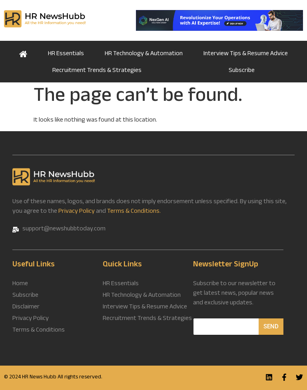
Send (271, 326)
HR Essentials (66, 54)
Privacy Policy (76, 211)
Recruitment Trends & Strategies (97, 71)
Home (23, 53)
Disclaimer (26, 307)
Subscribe (242, 71)
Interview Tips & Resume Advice (245, 54)
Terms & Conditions (38, 331)
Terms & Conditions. (134, 211)
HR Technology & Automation (144, 54)
